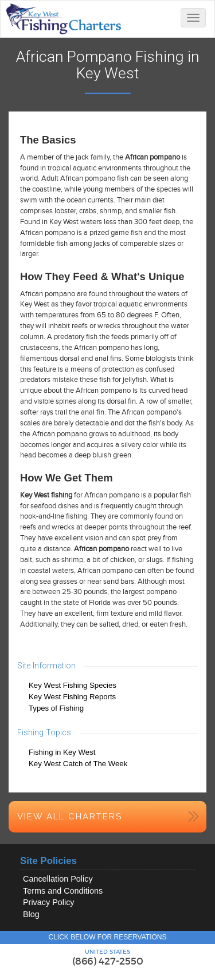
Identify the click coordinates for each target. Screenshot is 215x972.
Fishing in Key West (62, 752)
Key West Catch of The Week (78, 763)
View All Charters (69, 816)
